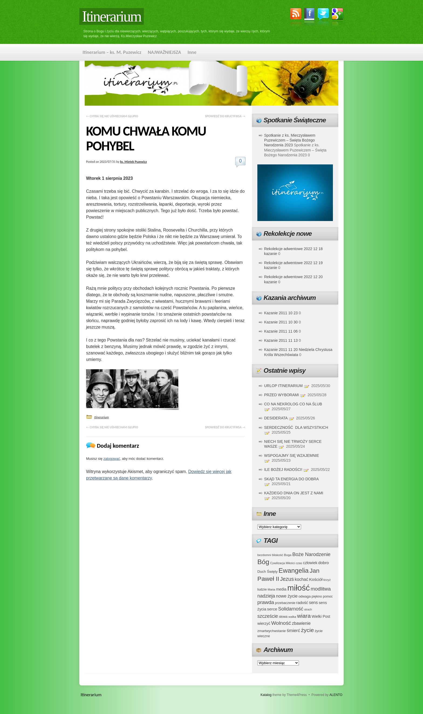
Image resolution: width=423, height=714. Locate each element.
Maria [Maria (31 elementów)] (271, 589)
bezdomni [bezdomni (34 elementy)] (264, 555)
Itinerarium (111, 16)
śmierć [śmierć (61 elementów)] (293, 630)
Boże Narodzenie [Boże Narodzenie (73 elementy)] (311, 554)
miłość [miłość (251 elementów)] (298, 587)
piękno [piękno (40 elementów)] (317, 596)
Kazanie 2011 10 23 (281, 313)
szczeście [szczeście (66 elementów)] (267, 616)
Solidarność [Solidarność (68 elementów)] (290, 609)
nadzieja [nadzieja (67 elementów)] (266, 596)
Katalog (266, 695)
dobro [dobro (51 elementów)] (323, 562)
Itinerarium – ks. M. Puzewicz (112, 52)
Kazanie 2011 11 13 (281, 340)
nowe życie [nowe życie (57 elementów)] (287, 596)
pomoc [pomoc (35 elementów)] (328, 596)
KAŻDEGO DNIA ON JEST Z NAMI (293, 493)
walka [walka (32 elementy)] (292, 616)
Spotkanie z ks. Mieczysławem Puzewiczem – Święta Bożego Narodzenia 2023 (289, 140)
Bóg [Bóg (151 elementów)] (263, 561)
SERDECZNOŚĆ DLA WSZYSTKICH (296, 427)
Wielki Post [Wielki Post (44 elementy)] (321, 616)
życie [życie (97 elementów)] (307, 630)
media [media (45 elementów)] (281, 589)
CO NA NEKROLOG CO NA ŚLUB (293, 404)
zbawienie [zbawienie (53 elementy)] (301, 623)
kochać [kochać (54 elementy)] (301, 579)
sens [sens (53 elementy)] (313, 602)
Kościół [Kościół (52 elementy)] (316, 579)
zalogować (111, 459)
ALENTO (335, 695)
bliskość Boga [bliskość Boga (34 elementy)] (281, 555)
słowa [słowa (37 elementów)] (283, 617)
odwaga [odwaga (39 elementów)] (304, 596)
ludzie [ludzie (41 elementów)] (262, 589)
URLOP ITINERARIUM (283, 386)
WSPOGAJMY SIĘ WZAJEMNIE (291, 455)
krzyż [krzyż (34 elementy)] (327, 579)
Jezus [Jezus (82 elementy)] (287, 579)
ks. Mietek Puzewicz (133, 162)
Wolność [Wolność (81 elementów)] (281, 623)
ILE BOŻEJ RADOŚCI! (283, 469)
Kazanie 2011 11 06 (281, 331)
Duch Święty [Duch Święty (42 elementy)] (267, 572)
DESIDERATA (276, 418)
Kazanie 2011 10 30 (281, 322)
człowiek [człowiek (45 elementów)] (310, 563)
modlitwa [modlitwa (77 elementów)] (321, 589)
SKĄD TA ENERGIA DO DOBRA (291, 479)
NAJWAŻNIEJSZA (164, 52)
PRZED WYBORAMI (281, 395)
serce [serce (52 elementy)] (272, 609)
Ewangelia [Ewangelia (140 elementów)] (293, 570)
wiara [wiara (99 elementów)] (304, 616)
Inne (191, 52)
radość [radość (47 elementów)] (302, 603)
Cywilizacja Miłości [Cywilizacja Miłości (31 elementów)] (282, 563)
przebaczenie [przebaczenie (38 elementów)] (285, 603)
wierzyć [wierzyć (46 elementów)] (263, 623)
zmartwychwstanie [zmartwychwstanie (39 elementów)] (271, 631)
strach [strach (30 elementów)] (308, 609)
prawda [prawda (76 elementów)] (265, 602)
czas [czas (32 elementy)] (299, 563)
